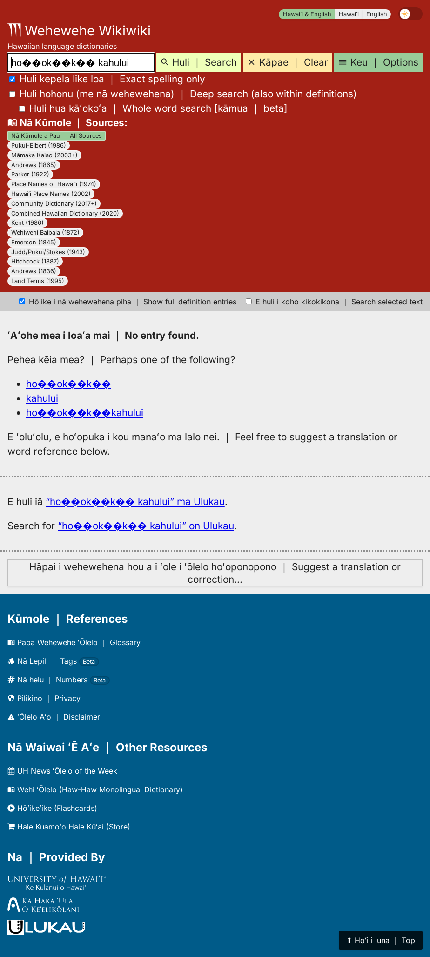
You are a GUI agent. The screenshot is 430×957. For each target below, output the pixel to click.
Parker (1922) (30, 174)
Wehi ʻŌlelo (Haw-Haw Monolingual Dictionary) (95, 789)
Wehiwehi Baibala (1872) (45, 232)
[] (153, 108)
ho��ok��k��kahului (84, 412)
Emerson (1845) (33, 242)
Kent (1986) (27, 223)
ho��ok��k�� (68, 384)
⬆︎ (380, 940)
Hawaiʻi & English (307, 14)
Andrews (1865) (33, 165)
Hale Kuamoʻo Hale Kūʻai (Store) (68, 826)
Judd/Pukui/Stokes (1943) (48, 252)
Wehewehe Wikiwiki (79, 30)
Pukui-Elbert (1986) (38, 145)
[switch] (410, 13)
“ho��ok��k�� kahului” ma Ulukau (135, 501)
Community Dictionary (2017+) (54, 204)
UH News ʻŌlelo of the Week (62, 770)
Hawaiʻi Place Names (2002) (51, 194)
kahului (42, 398)
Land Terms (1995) (37, 281)
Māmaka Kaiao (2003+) (44, 155)
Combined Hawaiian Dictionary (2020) (65, 213)
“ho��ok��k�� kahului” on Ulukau (146, 526)
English (376, 14)
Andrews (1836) (33, 271)
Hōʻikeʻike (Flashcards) (52, 808)
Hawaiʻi (349, 14)
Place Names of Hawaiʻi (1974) (53, 184)
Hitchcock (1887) (35, 261)
